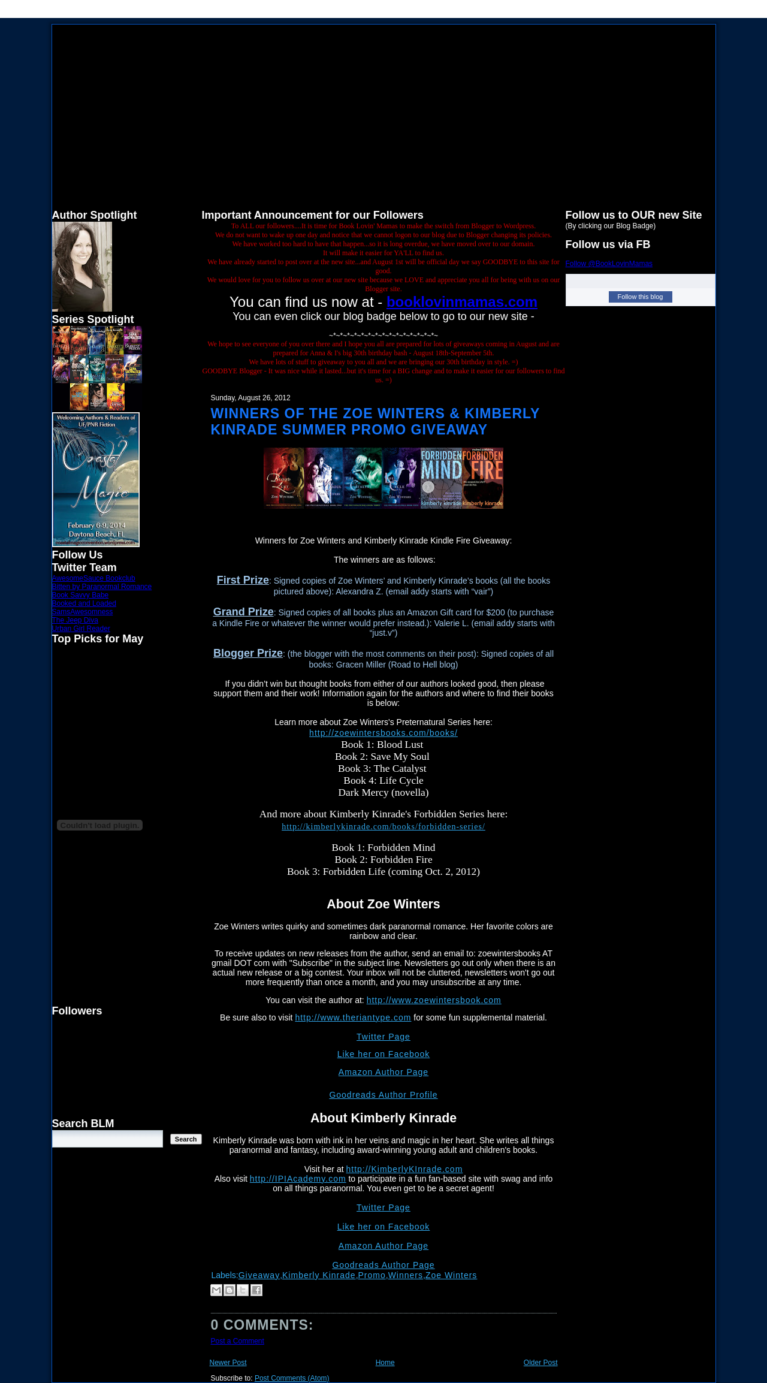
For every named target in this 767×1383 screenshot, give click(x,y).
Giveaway (259, 1275)
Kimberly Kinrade (319, 1275)
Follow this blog (640, 296)
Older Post (541, 1362)
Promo (372, 1275)
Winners (405, 1275)
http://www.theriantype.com (353, 1017)
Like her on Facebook (383, 1054)
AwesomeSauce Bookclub (93, 578)
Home (385, 1362)
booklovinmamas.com (461, 302)
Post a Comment (237, 1341)
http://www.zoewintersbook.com (434, 1000)
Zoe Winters (451, 1275)
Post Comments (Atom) (292, 1378)
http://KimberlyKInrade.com (404, 1169)
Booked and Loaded (84, 603)
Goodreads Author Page (383, 1265)
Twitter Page (383, 1036)
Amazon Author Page (383, 1072)
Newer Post (228, 1362)
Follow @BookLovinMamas (609, 263)
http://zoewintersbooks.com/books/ (383, 733)
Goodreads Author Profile (383, 1095)
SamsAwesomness (82, 612)
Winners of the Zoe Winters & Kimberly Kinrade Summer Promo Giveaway (375, 421)
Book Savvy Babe (80, 595)
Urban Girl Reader (81, 628)
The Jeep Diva (75, 620)
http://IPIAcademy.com (298, 1178)
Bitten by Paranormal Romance (102, 586)
